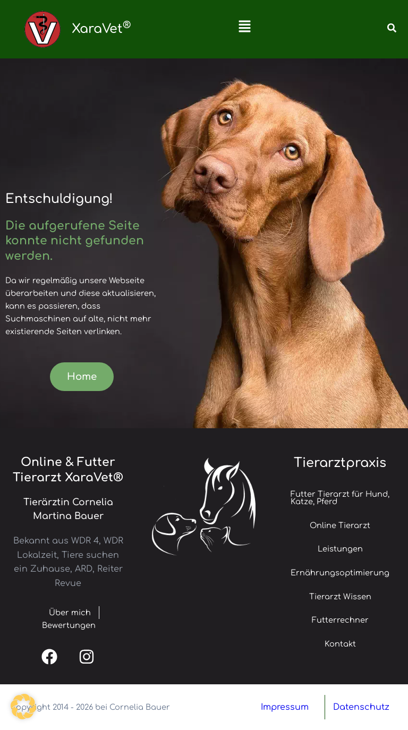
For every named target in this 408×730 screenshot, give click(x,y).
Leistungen (340, 549)
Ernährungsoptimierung (340, 572)
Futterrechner (340, 620)
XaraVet (101, 29)
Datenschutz (361, 707)
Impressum (285, 707)
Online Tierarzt (340, 525)
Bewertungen (69, 625)
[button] (244, 29)
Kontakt (340, 644)
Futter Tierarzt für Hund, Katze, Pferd (340, 498)
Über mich (62, 612)
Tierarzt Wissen (340, 596)
